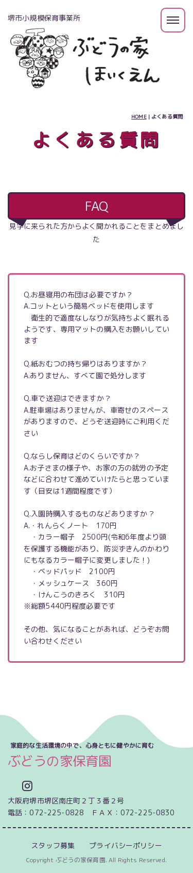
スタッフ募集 (53, 845)
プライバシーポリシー (125, 845)
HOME (139, 116)
